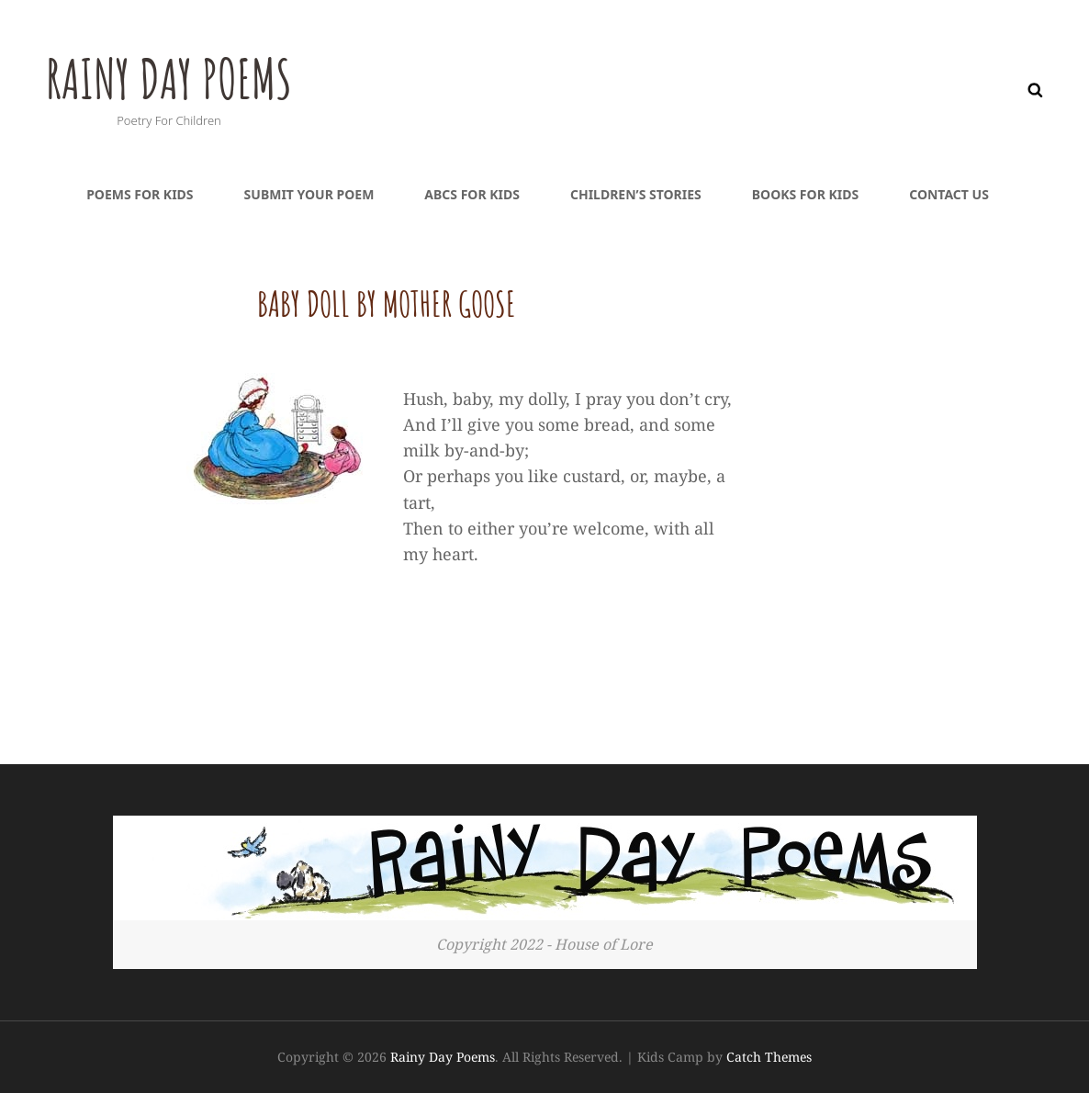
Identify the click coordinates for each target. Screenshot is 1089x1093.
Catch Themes (769, 1056)
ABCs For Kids (472, 194)
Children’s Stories (636, 194)
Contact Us (949, 194)
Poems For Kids (139, 194)
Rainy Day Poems (195, 74)
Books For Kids (805, 194)
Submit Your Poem (309, 194)
